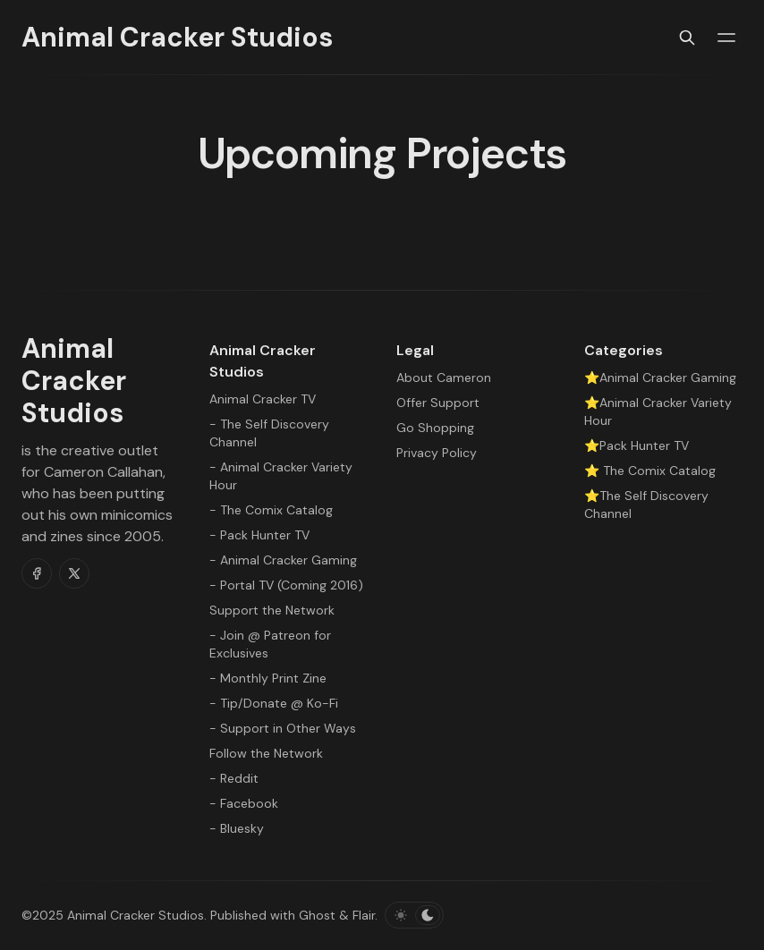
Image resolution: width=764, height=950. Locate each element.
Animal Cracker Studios (135, 915)
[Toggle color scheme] (414, 915)
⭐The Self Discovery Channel (646, 505)
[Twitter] (74, 573)
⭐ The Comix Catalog (650, 470)
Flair (363, 915)
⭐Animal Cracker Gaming (660, 377)
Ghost (317, 915)
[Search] (687, 37)
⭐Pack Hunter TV (636, 445)
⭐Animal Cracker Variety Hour (658, 411)
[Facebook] (36, 573)
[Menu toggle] (726, 37)
